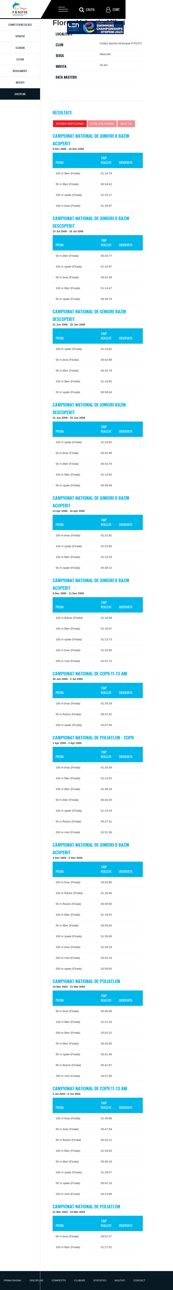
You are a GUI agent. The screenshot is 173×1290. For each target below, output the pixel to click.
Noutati (20, 82)
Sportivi (20, 36)
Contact (139, 1280)
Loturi (20, 59)
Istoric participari (70, 123)
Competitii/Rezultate (20, 25)
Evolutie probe (102, 123)
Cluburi (20, 48)
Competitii (59, 1280)
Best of (126, 123)
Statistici (99, 1280)
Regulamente (20, 71)
